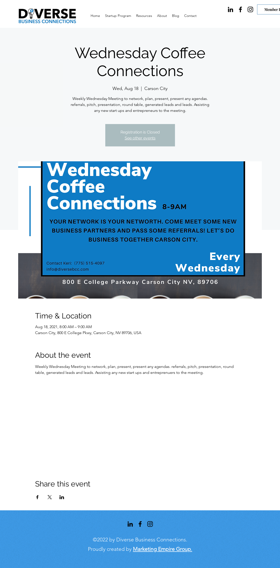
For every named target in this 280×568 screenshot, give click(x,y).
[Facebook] (240, 9)
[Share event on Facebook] (37, 497)
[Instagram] (250, 9)
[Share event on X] (49, 497)
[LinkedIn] (230, 9)
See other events (140, 138)
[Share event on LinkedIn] (61, 497)
